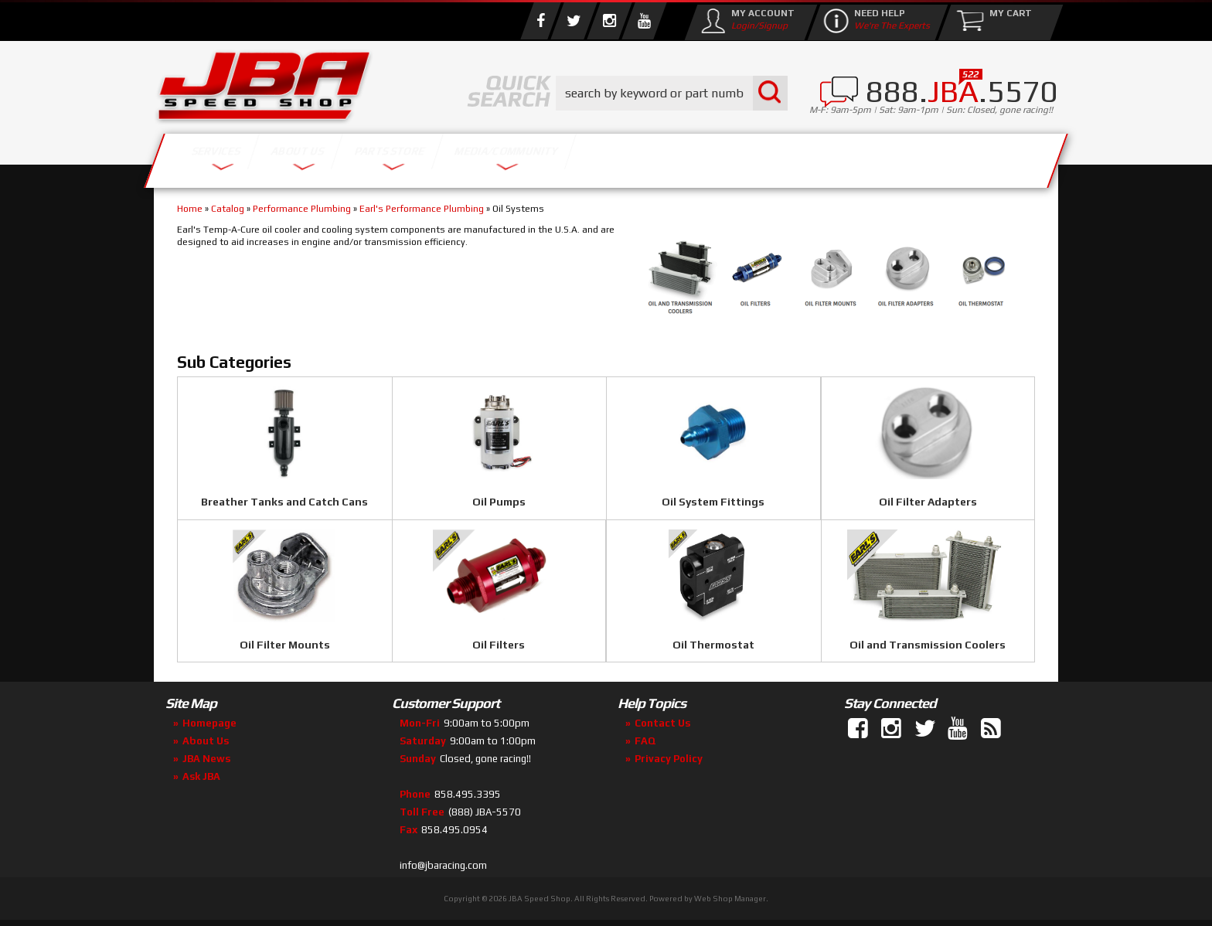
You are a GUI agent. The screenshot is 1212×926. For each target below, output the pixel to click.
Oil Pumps (499, 501)
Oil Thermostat (713, 644)
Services (239, 156)
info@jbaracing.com (443, 865)
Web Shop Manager (730, 898)
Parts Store (538, 156)
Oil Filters (498, 644)
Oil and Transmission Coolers (927, 644)
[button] (672, 93)
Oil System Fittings (713, 501)
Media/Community (736, 156)
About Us (380, 156)
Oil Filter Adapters (928, 501)
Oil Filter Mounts (285, 644)
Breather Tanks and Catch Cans (284, 501)
